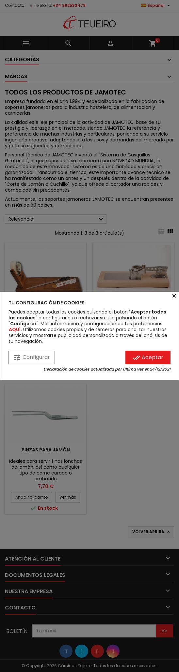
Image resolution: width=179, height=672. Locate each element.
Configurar (31, 357)
